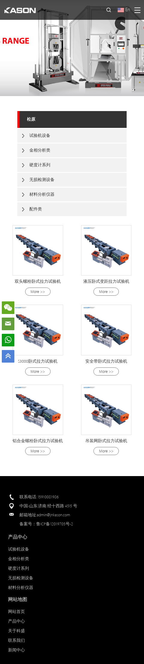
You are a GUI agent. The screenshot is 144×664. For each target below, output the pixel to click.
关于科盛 (16, 631)
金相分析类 (39, 150)
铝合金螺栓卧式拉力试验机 (38, 441)
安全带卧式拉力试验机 (106, 361)
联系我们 (16, 640)
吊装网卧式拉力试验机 (106, 441)
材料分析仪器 (41, 194)
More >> (38, 291)
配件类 (35, 209)
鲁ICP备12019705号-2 (54, 524)
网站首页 (16, 611)
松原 (31, 119)
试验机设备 (39, 135)
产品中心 (16, 621)
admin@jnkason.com (53, 515)
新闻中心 (16, 650)
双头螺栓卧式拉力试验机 (38, 281)
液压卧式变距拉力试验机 (106, 281)
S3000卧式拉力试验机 (37, 361)
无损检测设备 (41, 179)
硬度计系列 (39, 165)
